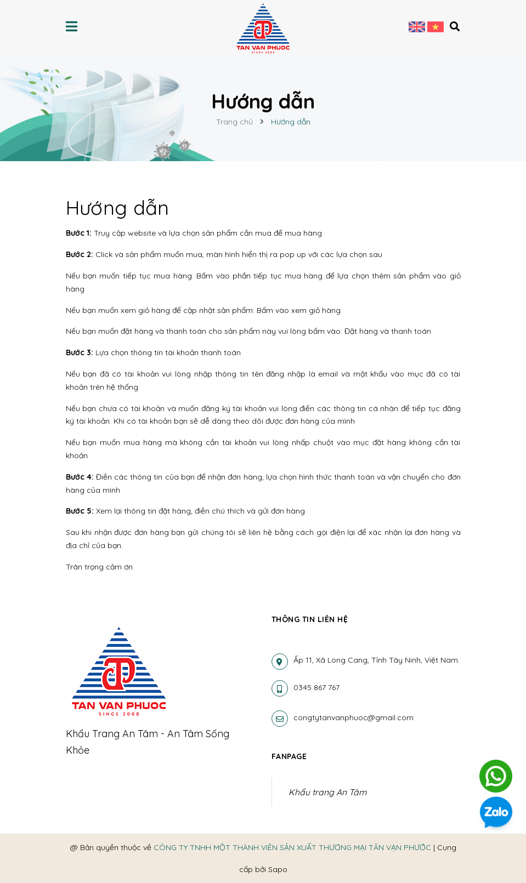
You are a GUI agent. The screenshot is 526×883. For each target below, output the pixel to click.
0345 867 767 (316, 687)
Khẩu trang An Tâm (327, 792)
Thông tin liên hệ (310, 619)
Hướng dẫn (117, 207)
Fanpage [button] (289, 756)
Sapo (277, 869)
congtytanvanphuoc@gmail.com (353, 717)
